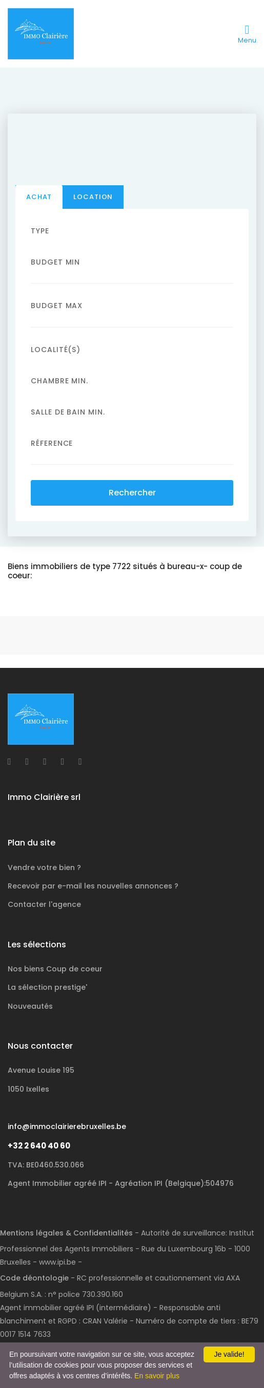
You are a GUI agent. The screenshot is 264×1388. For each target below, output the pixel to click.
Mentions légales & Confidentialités (66, 1233)
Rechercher (132, 492)
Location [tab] (93, 197)
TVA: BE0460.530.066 (46, 1165)
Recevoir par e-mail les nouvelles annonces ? (93, 886)
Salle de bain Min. (68, 412)
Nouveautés (30, 1006)
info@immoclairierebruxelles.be (67, 1126)
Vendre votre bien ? (44, 867)
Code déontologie (34, 1278)
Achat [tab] (39, 197)
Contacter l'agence (44, 904)
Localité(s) (55, 349)
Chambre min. (59, 381)
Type (40, 231)
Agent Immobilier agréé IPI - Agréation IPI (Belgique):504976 (121, 1183)
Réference (52, 443)
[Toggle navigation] (247, 33)
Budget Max (57, 305)
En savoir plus (156, 1376)
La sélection (47, 987)
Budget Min (55, 262)
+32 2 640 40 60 (39, 1145)
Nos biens (55, 969)
